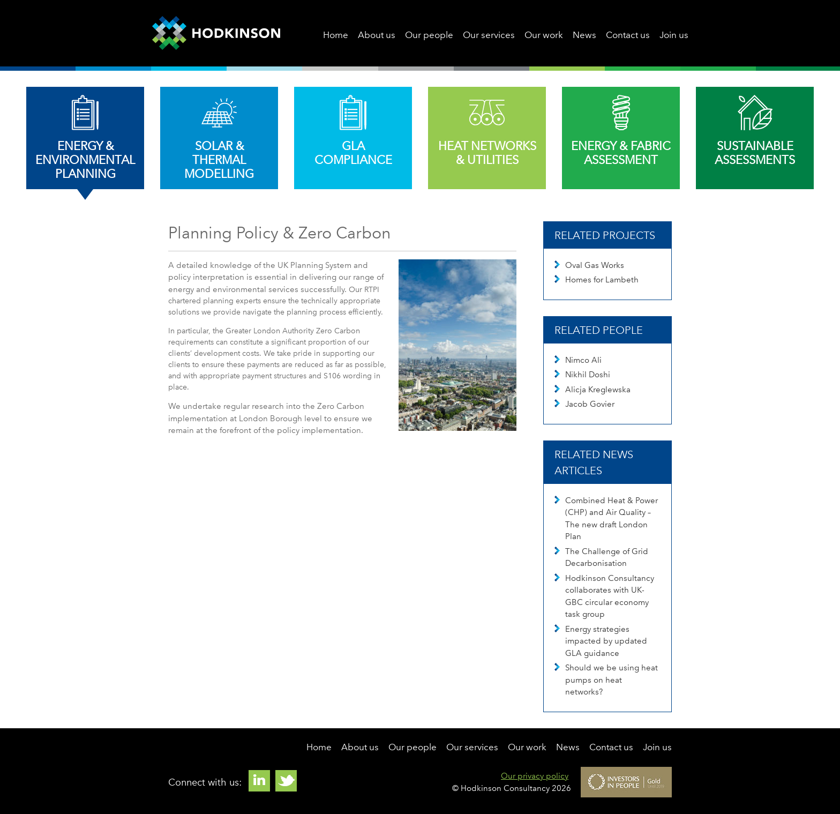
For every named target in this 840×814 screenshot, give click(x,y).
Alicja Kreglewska (592, 389)
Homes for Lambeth (596, 280)
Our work (543, 34)
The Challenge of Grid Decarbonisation (601, 558)
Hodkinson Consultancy (216, 33)
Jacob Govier (584, 404)
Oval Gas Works (589, 265)
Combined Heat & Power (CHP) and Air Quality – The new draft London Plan (606, 519)
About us (376, 34)
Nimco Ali (578, 360)
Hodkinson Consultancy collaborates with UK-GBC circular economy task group (604, 596)
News (584, 34)
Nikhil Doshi (582, 374)
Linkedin (259, 780)
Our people (429, 34)
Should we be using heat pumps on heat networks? (606, 680)
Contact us (628, 34)
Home (335, 34)
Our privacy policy (534, 776)
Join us (673, 34)
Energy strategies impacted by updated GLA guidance (600, 641)
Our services (489, 34)
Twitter (286, 780)
